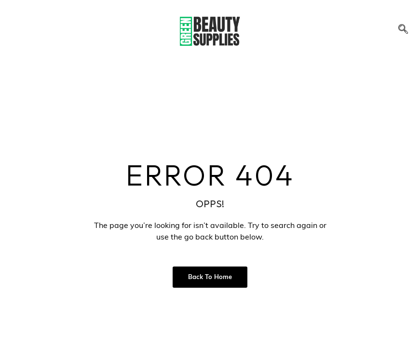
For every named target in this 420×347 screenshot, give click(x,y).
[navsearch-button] (403, 31)
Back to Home (210, 277)
